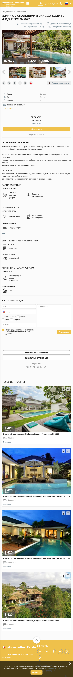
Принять (36, 672)
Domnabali (36, 120)
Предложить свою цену (61, 27)
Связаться (36, 125)
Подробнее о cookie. (53, 668)
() (49, 3)
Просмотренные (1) (36, 27)
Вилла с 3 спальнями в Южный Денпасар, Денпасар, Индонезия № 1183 (36, 554)
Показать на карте (60, 83)
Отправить (64, 328)
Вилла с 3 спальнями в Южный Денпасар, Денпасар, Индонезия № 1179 (36, 492)
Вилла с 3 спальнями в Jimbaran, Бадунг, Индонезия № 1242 (31, 617)
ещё (3, 230)
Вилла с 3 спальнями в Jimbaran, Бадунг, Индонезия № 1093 (31, 430)
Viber (7, 315)
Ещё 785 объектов (36, 131)
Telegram (16, 315)
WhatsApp (24, 312)
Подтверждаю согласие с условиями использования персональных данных (20, 328)
